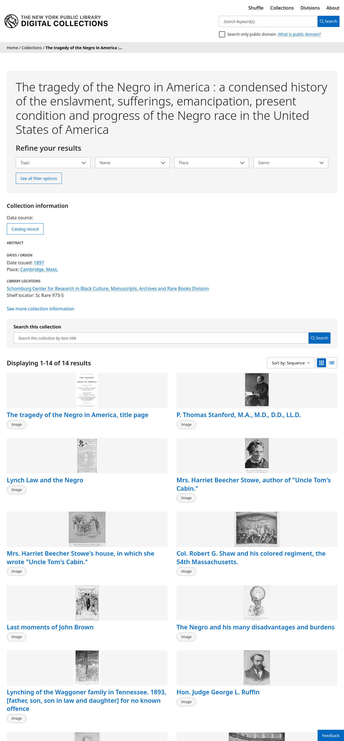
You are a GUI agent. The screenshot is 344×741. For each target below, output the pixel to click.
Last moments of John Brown (209, 497)
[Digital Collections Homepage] (56, 21)
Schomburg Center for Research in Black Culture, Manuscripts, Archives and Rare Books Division (108, 288)
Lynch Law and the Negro (204, 418)
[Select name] (132, 162)
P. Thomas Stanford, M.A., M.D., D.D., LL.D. (123, 418)
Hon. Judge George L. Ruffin (123, 576)
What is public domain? (299, 34)
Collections (282, 8)
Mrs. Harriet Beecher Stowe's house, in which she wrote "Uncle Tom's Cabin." (42, 506)
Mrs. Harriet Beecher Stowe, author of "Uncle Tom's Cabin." (297, 422)
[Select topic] (53, 162)
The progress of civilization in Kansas (38, 656)
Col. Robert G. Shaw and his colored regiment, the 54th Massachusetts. (129, 501)
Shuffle (256, 8)
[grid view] (321, 362)
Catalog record (25, 229)
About (333, 8)
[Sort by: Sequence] (291, 362)
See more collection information (40, 309)
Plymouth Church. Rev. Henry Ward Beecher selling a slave (295, 580)
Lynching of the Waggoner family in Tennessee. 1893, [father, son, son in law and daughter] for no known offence (44, 593)
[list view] (331, 362)
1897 (39, 263)
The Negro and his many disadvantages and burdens (298, 501)
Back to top (21, 702)
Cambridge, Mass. (39, 269)
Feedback (331, 735)
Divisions (310, 8)
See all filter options (39, 178)
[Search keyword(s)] (266, 21)
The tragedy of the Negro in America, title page (41, 422)
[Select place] (211, 162)
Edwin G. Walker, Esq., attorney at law (208, 576)
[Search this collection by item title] (158, 338)
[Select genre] (291, 162)
